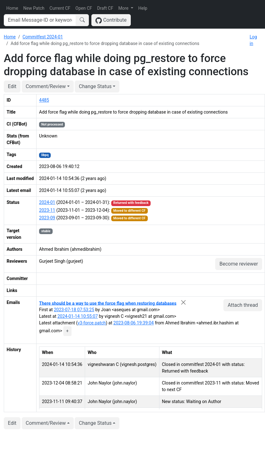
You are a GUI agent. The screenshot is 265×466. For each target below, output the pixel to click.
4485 (44, 100)
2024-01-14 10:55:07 (77, 316)
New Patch (33, 8)
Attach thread (243, 305)
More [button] (124, 8)
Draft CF (105, 8)
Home (12, 8)
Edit (12, 86)
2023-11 (47, 210)
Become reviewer (238, 264)
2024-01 (47, 202)
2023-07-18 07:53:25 (74, 309)
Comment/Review (46, 86)
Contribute (111, 20)
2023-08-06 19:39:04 (133, 322)
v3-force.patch (92, 322)
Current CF (59, 8)
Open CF (83, 8)
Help (142, 8)
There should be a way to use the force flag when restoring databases (107, 303)
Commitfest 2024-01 (42, 36)
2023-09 (47, 217)
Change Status (95, 86)
